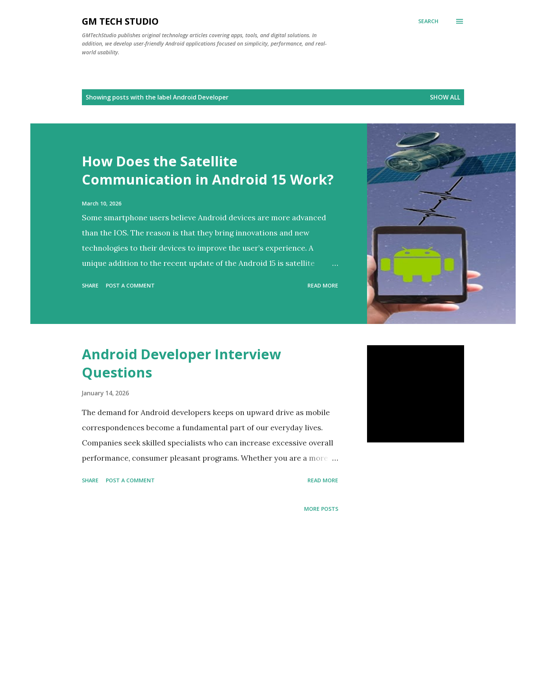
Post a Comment (130, 285)
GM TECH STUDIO (120, 21)
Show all (445, 97)
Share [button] (90, 285)
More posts (321, 508)
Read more (323, 285)
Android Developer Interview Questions (181, 363)
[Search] (428, 21)
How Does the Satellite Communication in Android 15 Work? (208, 170)
